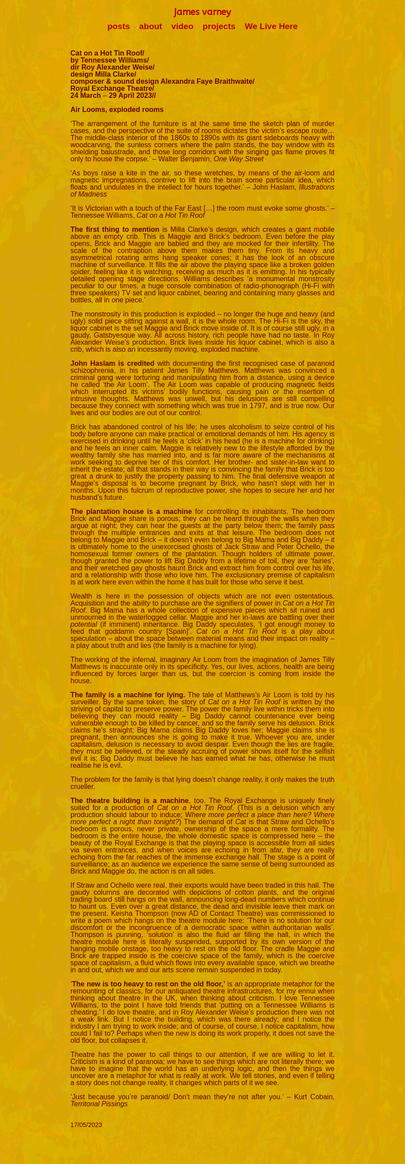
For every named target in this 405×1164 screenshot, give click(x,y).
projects (219, 26)
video (182, 26)
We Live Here (271, 26)
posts (118, 26)
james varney (202, 12)
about (150, 26)
